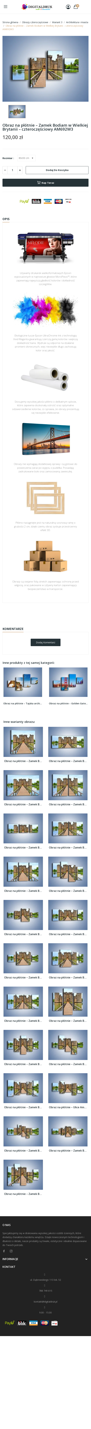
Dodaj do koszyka (57, 170)
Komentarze (13, 629)
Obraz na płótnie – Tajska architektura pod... (22, 703)
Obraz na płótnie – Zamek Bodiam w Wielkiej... (23, 761)
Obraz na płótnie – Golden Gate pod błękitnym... (68, 703)
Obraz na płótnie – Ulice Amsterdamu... (68, 1107)
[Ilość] (12, 170)
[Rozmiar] (26, 158)
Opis (5, 219)
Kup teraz (45, 183)
